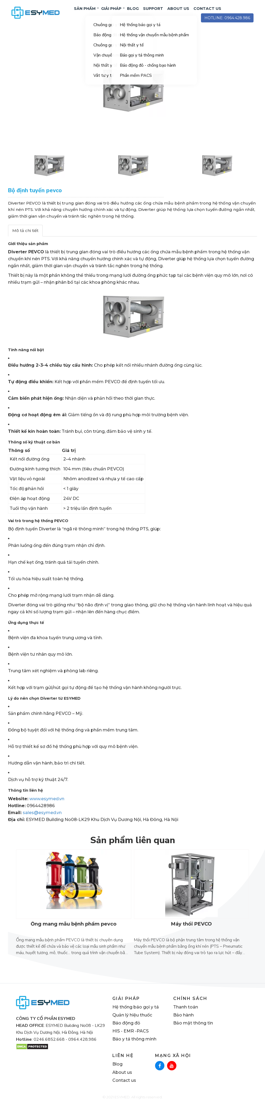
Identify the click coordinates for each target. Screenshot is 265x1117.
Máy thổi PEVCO (191, 933)
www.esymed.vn (46, 807)
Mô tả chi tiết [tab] (25, 239)
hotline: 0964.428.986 (227, 22)
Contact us (124, 1089)
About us (122, 1081)
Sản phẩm (85, 13)
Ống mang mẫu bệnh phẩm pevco (73, 933)
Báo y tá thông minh (134, 1048)
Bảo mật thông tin (193, 1032)
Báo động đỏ (126, 1032)
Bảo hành (183, 1024)
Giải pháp (111, 13)
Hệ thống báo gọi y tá (135, 1016)
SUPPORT (153, 13)
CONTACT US (207, 13)
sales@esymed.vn (42, 821)
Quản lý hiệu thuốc (132, 1024)
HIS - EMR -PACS (130, 1040)
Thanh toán (185, 1016)
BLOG (133, 13)
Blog (117, 1073)
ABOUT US (178, 13)
